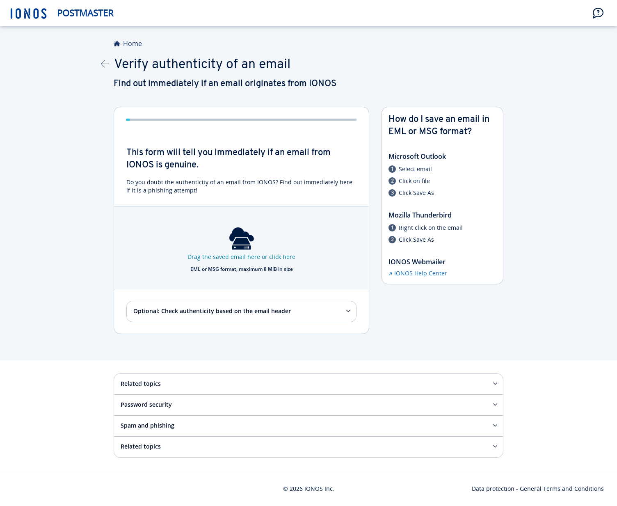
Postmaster (85, 13)
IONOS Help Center (420, 273)
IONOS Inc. (319, 488)
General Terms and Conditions (562, 488)
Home (132, 43)
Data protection (493, 488)
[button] (598, 13)
